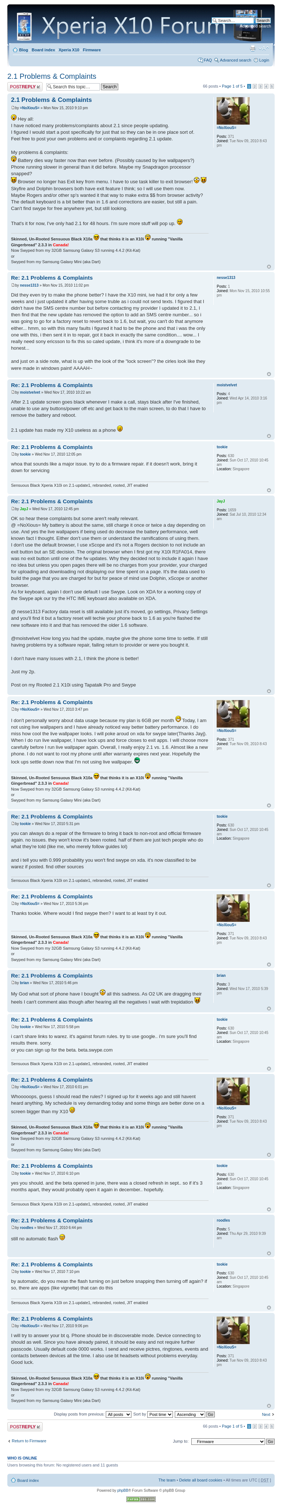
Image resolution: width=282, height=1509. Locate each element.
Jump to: (180, 1441)
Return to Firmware (29, 1441)
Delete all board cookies (200, 1480)
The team (167, 1480)
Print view (253, 48)
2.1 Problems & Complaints (51, 76)
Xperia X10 (69, 50)
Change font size (263, 48)
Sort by (153, 1414)
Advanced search (255, 26)
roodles (26, 1228)
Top (269, 267)
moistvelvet (30, 392)
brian (24, 983)
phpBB (122, 1490)
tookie (25, 454)
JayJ (24, 509)
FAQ (208, 60)
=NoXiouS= (29, 108)
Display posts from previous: (92, 1414)
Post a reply (25, 86)
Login (264, 60)
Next (266, 1414)
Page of (232, 86)
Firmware (92, 50)
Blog (23, 50)
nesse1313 (29, 285)
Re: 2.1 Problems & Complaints (52, 278)
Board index (43, 50)
